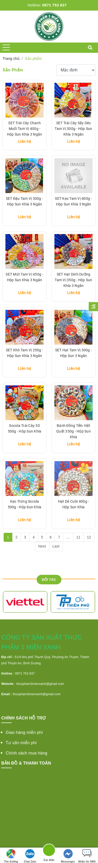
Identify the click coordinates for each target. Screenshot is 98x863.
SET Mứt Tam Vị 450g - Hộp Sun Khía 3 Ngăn (24, 277)
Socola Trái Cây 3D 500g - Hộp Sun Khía (25, 428)
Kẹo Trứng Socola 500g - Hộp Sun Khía (25, 504)
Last (55, 546)
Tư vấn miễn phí (21, 743)
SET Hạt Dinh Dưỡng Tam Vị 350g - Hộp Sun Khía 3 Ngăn (73, 280)
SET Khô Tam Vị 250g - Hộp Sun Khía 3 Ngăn (24, 353)
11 (78, 537)
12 (89, 537)
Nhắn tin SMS (87, 856)
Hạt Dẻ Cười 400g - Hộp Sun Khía (73, 504)
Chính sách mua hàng (26, 753)
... (68, 537)
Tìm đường (11, 856)
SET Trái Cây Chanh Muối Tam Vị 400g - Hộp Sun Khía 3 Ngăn (24, 128)
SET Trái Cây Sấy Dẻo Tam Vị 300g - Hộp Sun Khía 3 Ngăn (73, 128)
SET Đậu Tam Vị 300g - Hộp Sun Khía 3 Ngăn (24, 201)
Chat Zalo (30, 856)
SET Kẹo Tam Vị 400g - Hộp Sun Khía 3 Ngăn (73, 201)
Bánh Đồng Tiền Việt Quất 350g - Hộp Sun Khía (73, 431)
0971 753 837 (54, 5)
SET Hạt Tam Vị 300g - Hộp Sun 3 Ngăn (73, 353)
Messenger (68, 856)
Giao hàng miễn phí (24, 732)
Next (42, 546)
